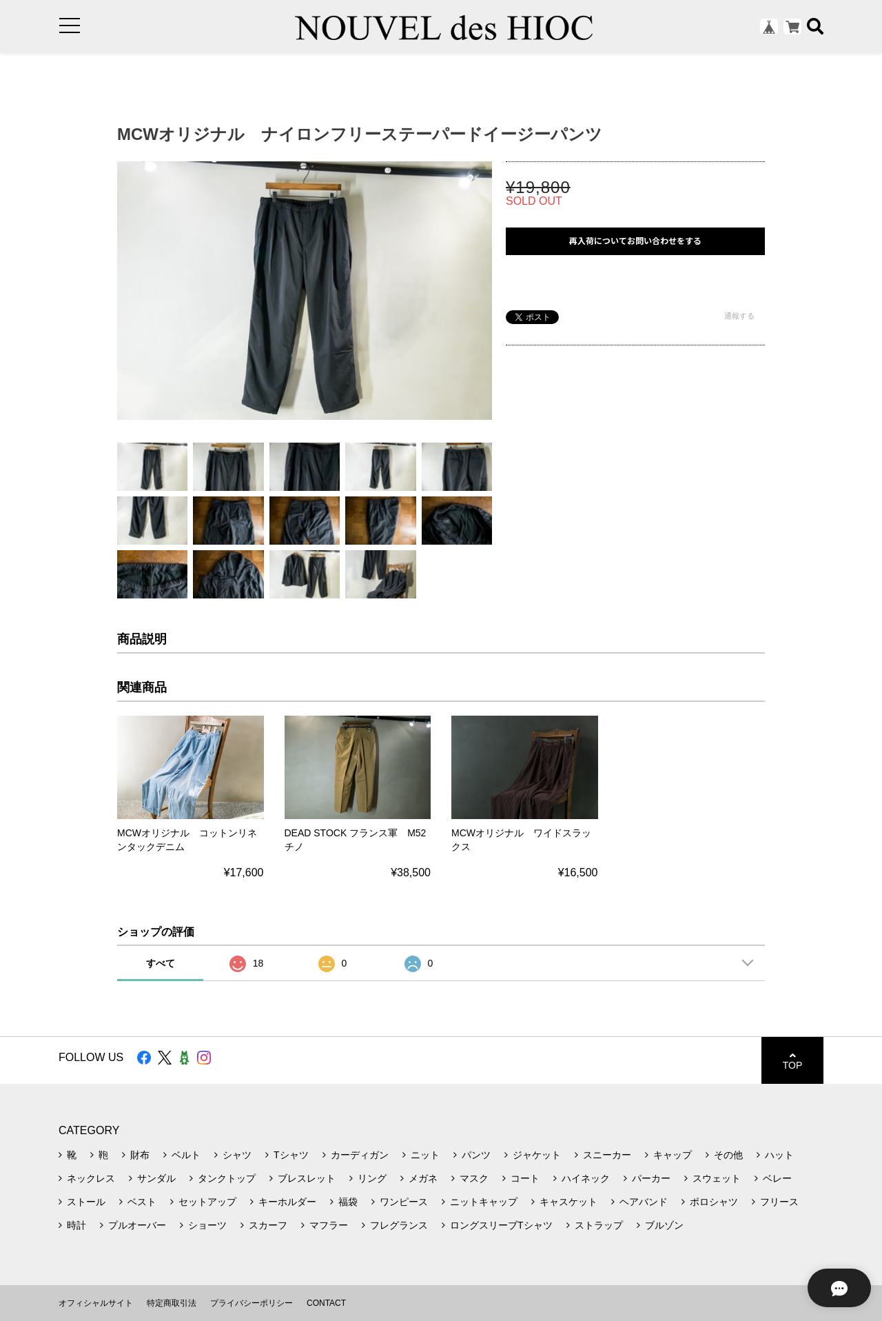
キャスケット (568, 1201)
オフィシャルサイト (96, 1303)
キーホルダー (287, 1201)
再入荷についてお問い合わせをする (635, 241)
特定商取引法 (171, 1303)
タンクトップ (227, 1178)
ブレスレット (307, 1178)
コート (525, 1178)
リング (372, 1178)
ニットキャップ (483, 1201)
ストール (86, 1201)
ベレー (777, 1178)
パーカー (651, 1178)
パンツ (476, 1154)
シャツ (237, 1154)
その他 (728, 1154)
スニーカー (607, 1154)
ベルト (186, 1154)
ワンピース (404, 1201)
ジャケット (537, 1154)
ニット (425, 1154)
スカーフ (268, 1225)
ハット (779, 1154)
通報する (739, 316)
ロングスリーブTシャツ (501, 1225)
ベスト (141, 1201)
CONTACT (326, 1303)
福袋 (348, 1201)
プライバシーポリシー (251, 1303)
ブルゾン (664, 1225)
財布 (140, 1154)
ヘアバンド (643, 1201)
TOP (793, 1061)
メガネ (423, 1178)
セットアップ (207, 1201)
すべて (160, 963)
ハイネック (586, 1178)
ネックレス (91, 1178)
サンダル (156, 1178)
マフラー (328, 1225)
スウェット (717, 1178)
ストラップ (599, 1225)
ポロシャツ (714, 1201)
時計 (76, 1225)
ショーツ (207, 1225)
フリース (779, 1201)
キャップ (672, 1154)
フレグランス (399, 1225)
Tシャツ (291, 1154)
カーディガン (360, 1154)
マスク (474, 1178)
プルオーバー (137, 1225)
